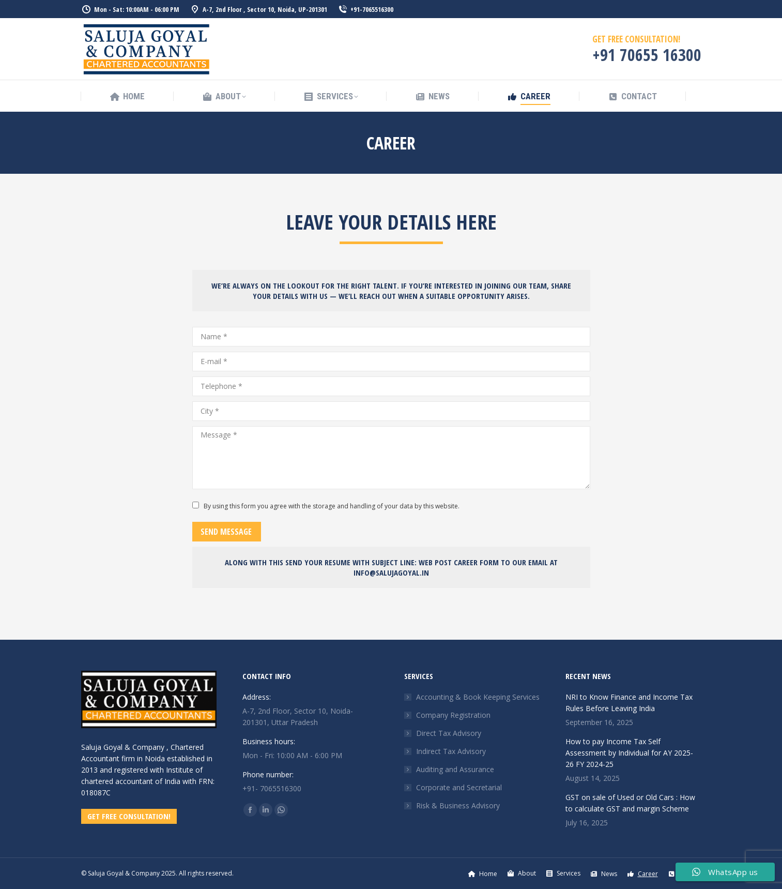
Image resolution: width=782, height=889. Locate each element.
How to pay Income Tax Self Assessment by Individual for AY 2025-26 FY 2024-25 (629, 752)
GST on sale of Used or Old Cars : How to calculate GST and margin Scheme (630, 802)
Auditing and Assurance (455, 769)
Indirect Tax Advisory (451, 751)
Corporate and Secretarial (459, 787)
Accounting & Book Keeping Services (478, 697)
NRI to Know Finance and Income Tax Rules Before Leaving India (629, 702)
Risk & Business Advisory (458, 805)
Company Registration (453, 715)
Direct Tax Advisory (448, 733)
